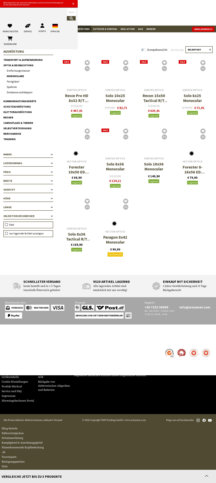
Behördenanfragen (49, 362)
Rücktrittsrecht (47, 372)
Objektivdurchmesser (28, 216)
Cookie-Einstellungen (15, 381)
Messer (8, 117)
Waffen (7, 28)
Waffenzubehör (24, 28)
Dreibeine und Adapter (20, 92)
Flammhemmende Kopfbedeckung (23, 447)
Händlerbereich (203, 29)
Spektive (12, 87)
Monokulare (15, 76)
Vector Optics (77, 161)
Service (8, 342)
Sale (140, 28)
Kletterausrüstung (17, 112)
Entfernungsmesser (18, 70)
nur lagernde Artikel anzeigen (26, 233)
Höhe (28, 198)
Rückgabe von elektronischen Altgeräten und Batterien (54, 386)
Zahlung (7, 358)
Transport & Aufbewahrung (23, 59)
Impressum (8, 396)
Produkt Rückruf (12, 386)
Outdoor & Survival (105, 28)
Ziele (5, 466)
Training (9, 139)
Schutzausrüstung (17, 106)
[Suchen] (118, 14)
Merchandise (12, 133)
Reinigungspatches (13, 461)
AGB (40, 377)
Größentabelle (10, 377)
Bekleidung (44, 28)
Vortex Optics (77, 90)
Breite (28, 180)
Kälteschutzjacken (13, 433)
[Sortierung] (199, 49)
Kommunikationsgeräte (19, 101)
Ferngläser (13, 81)
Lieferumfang (28, 163)
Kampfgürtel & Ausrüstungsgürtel (22, 442)
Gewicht (28, 189)
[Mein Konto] (167, 14)
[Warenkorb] (194, 14)
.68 (3, 452)
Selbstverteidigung (17, 128)
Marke (28, 154)
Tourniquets (9, 457)
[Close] (152, 3)
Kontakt (6, 349)
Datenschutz (45, 367)
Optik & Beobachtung (18, 65)
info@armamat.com (195, 307)
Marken (150, 28)
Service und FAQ (12, 391)
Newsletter (8, 372)
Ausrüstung (82, 28)
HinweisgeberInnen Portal (18, 400)
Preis (28, 172)
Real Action (128, 28)
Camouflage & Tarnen (18, 122)
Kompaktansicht (157, 49)
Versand (7, 354)
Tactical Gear (63, 28)
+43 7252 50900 (156, 307)
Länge (28, 207)
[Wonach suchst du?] (91, 14)
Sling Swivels (9, 428)
